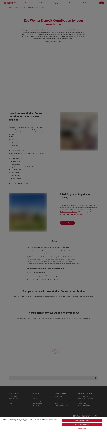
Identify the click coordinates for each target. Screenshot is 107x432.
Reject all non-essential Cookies (82, 424)
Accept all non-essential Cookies (81, 420)
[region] (53, 424)
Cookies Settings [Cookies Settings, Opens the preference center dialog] (82, 428)
